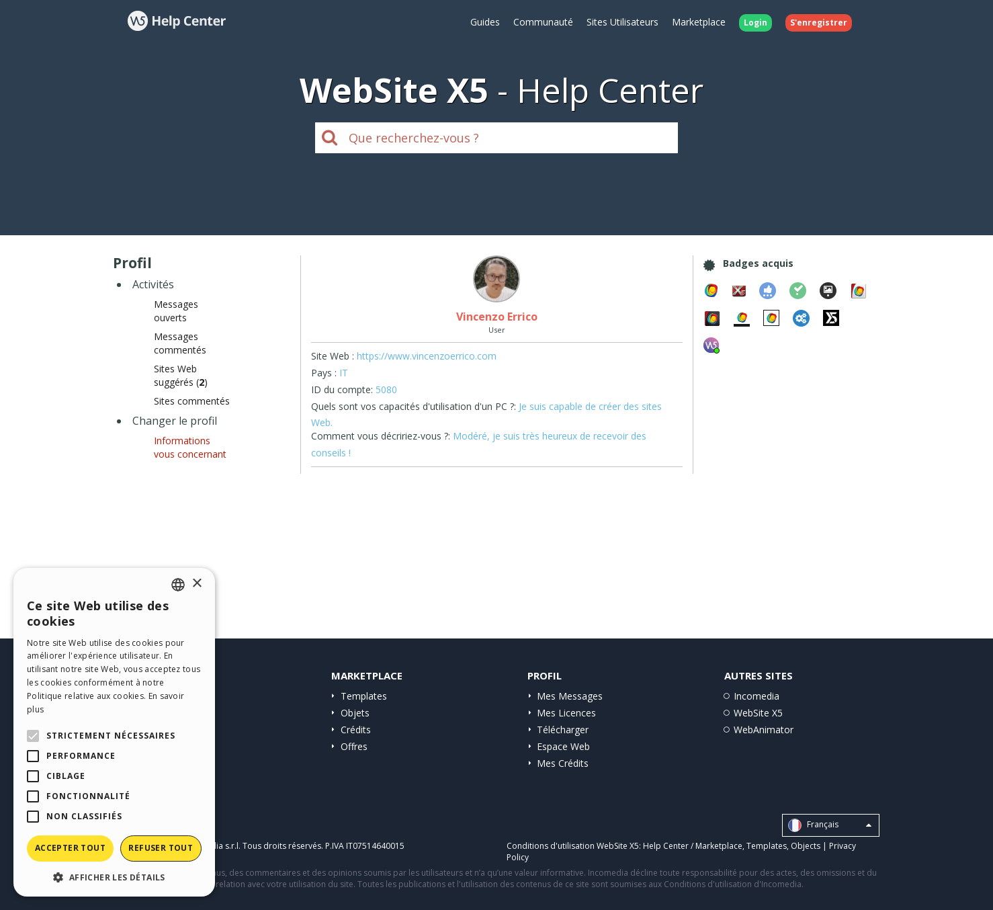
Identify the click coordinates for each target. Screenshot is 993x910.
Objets (355, 712)
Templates (364, 696)
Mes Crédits (563, 763)
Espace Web (563, 746)
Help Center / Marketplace (692, 846)
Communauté (543, 21)
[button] (114, 876)
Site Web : (332, 355)
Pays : (324, 372)
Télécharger (563, 729)
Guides (485, 21)
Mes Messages (570, 696)
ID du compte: (342, 389)
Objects (805, 846)
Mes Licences (566, 712)
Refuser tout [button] (160, 848)
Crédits (356, 729)
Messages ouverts (176, 311)
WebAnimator (763, 729)
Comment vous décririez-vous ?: (380, 435)
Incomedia (756, 696)
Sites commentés (192, 401)
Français (829, 825)
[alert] (114, 732)
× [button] (196, 584)
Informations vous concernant (190, 447)
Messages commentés (180, 343)
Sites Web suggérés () (181, 375)
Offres (354, 746)
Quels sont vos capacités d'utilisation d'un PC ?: (413, 406)
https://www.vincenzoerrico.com (426, 355)
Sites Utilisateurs (622, 21)
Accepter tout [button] (70, 848)
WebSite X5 (758, 712)
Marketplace (699, 21)
